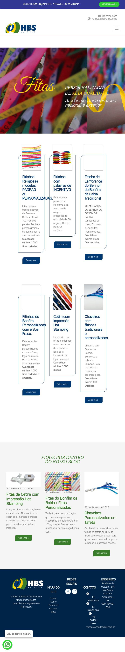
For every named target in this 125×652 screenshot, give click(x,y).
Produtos (53, 605)
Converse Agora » (109, 4)
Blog (53, 612)
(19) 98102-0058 (93, 620)
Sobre (53, 602)
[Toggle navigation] (116, 28)
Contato (53, 609)
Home (53, 598)
